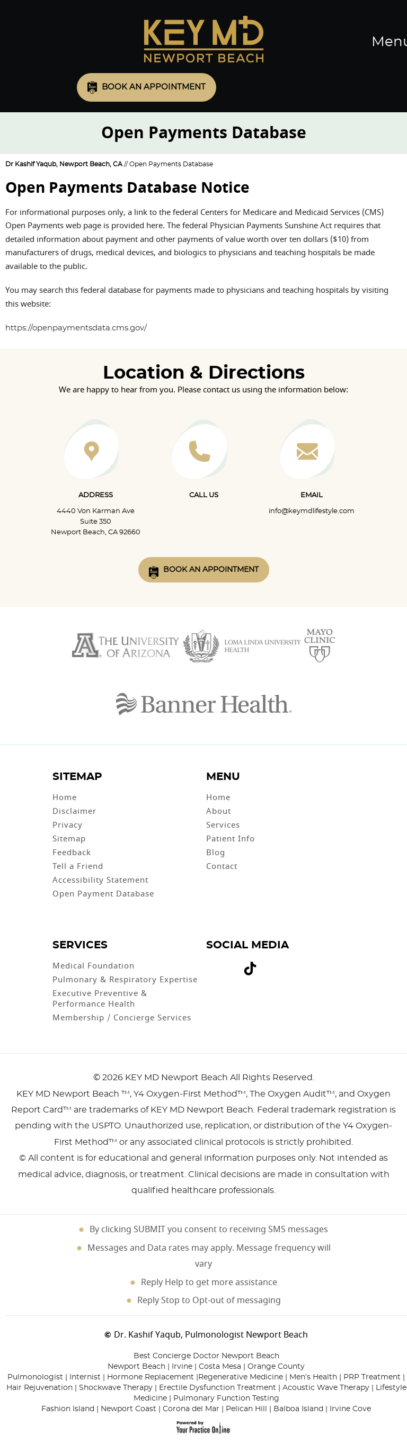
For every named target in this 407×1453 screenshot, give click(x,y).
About (218, 811)
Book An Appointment (211, 569)
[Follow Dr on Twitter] (219, 964)
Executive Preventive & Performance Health (99, 999)
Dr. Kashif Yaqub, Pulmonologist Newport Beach (211, 1335)
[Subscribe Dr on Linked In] (266, 964)
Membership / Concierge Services (121, 1018)
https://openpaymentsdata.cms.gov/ (76, 328)
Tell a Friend (77, 866)
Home (64, 797)
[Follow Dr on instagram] (234, 964)
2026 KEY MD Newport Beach (165, 1077)
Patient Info (230, 839)
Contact (221, 866)
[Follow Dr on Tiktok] (250, 970)
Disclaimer (74, 811)
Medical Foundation (93, 966)
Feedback (71, 852)
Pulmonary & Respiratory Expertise (125, 979)
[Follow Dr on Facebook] (211, 964)
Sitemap (69, 839)
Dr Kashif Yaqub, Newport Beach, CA (63, 164)
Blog (215, 852)
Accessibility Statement (100, 880)
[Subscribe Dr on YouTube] (226, 964)
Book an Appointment (154, 87)
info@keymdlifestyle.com (312, 511)
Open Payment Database (103, 894)
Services (223, 825)
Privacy (67, 825)
